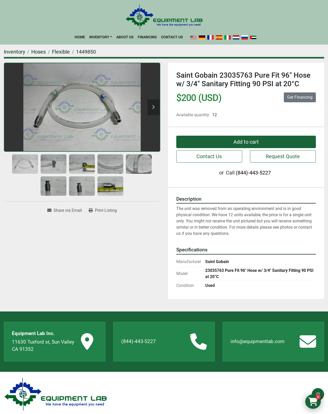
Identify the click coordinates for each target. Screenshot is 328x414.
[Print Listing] (102, 210)
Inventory (99, 37)
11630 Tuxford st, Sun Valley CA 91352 (43, 345)
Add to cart (246, 142)
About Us (125, 37)
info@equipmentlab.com (258, 341)
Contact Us (172, 37)
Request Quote (283, 156)
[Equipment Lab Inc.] (55, 394)
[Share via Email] (64, 210)
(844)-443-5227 (253, 173)
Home (80, 37)
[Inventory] (14, 52)
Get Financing (299, 97)
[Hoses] (38, 52)
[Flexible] (61, 52)
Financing (147, 37)
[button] (100, 37)
